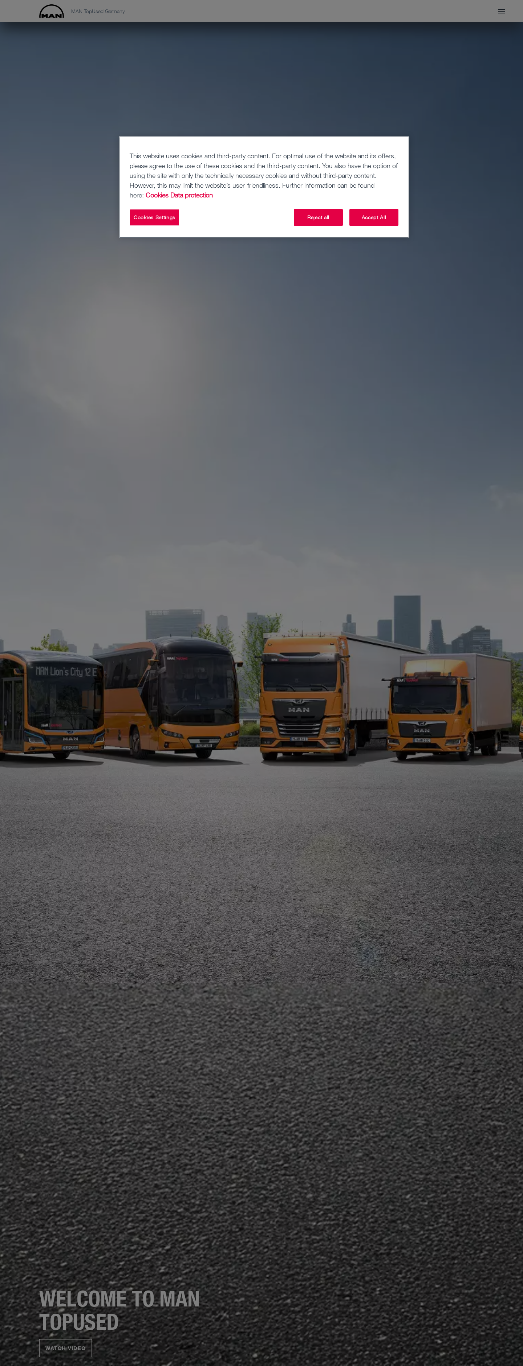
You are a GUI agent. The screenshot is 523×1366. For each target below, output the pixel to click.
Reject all (318, 217)
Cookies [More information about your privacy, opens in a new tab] (157, 195)
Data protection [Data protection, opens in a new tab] (191, 195)
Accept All (374, 217)
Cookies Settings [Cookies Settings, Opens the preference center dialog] (154, 217)
